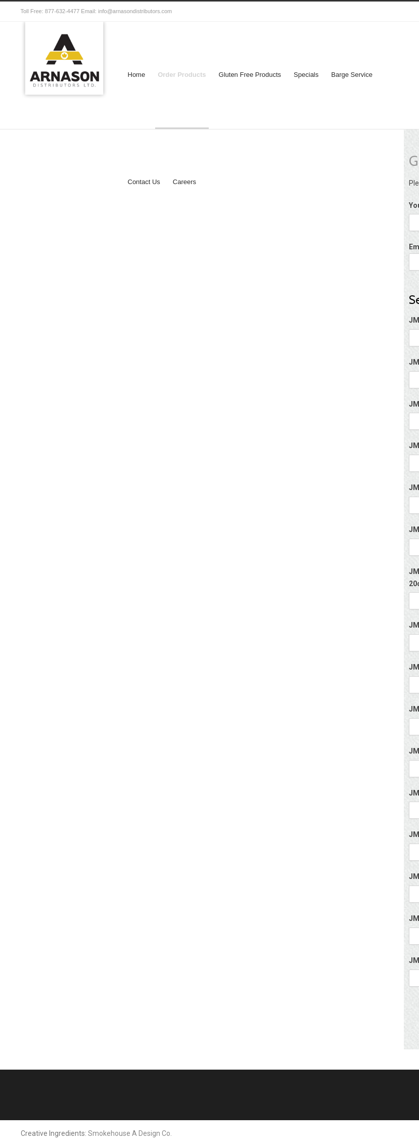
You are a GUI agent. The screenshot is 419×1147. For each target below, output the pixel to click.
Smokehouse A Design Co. (130, 1133)
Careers (184, 182)
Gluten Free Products (250, 74)
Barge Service (352, 74)
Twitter (348, 12)
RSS (389, 12)
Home (137, 74)
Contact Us (144, 182)
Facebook (368, 12)
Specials (306, 74)
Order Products (182, 74)
